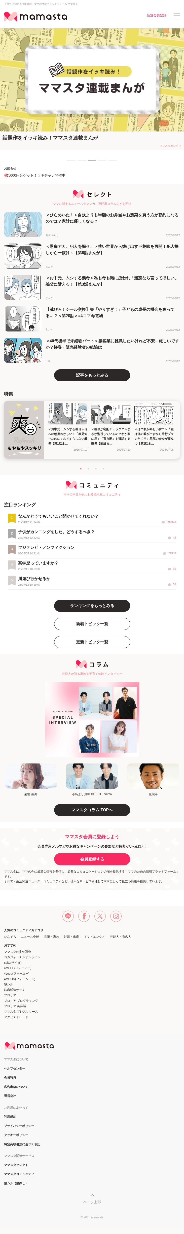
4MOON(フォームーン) (19, 979)
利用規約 (10, 1116)
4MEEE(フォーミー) (17, 968)
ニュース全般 (30, 937)
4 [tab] (100, 162)
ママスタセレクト (16, 1165)
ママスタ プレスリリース (21, 1011)
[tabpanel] (92, 89)
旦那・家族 (51, 937)
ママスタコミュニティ (19, 1174)
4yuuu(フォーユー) (16, 973)
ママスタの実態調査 (17, 952)
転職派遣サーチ (14, 990)
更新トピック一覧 (92, 642)
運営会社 (10, 1096)
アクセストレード (16, 1017)
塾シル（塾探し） (16, 1183)
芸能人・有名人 (120, 937)
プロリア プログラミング (21, 1001)
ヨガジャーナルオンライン (22, 957)
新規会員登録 (156, 15)
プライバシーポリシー (19, 1126)
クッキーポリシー (16, 1135)
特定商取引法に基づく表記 (22, 1144)
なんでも (10, 937)
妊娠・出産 (71, 937)
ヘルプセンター (14, 1068)
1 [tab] (69, 162)
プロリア (10, 995)
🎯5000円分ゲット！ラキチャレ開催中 (34, 175)
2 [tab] (80, 162)
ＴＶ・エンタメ (94, 937)
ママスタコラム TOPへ (92, 810)
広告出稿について (16, 1087)
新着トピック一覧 (92, 624)
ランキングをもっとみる (92, 606)
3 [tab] (90, 162)
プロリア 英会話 (15, 1006)
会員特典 (10, 1077)
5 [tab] (111, 162)
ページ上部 (92, 1202)
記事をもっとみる (92, 375)
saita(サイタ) (12, 962)
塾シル (8, 984)
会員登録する (92, 859)
